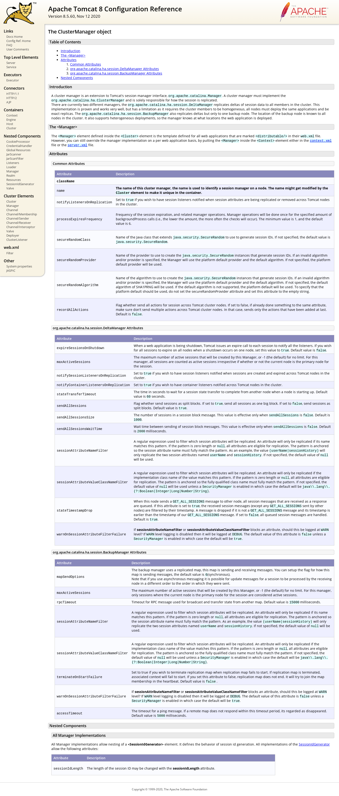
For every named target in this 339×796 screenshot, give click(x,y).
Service (11, 67)
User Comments (17, 49)
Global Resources (18, 150)
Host (9, 124)
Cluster (11, 128)
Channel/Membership (21, 214)
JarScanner (13, 154)
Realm (10, 175)
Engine (11, 119)
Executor (12, 80)
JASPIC (10, 270)
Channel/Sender (17, 218)
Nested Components (77, 77)
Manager (12, 171)
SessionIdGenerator (20, 184)
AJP (8, 102)
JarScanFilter (15, 158)
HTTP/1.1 (12, 94)
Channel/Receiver (18, 223)
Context (12, 115)
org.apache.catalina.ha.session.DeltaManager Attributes (114, 69)
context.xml (320, 140)
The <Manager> (73, 55)
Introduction (70, 51)
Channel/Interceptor (20, 227)
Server (10, 63)
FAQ (9, 45)
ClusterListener (17, 240)
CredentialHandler (19, 146)
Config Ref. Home (18, 41)
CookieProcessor (18, 141)
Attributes (69, 60)
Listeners (12, 163)
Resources (13, 180)
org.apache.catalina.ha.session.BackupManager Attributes (116, 73)
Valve (10, 188)
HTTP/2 (11, 98)
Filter (9, 253)
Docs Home (14, 36)
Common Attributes (85, 64)
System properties (19, 266)
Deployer (12, 235)
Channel (12, 210)
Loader (11, 167)
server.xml (77, 145)
